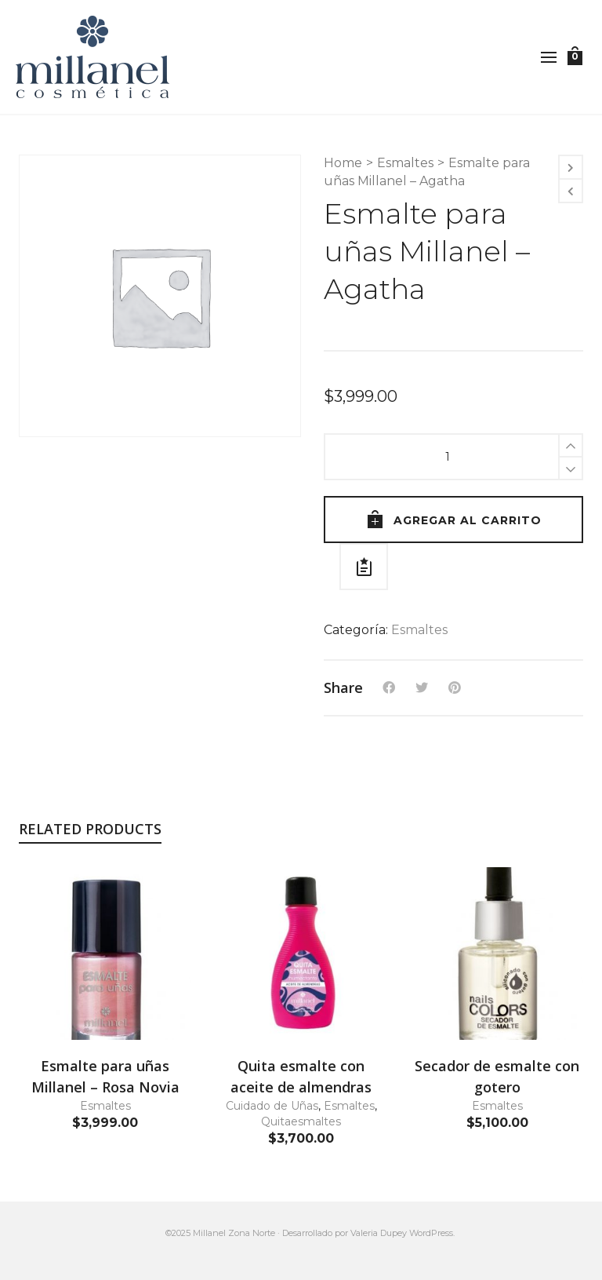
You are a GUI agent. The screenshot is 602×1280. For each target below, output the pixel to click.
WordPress (431, 1232)
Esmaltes (405, 162)
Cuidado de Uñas (272, 1106)
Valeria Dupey (378, 1232)
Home (343, 162)
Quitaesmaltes (301, 1121)
